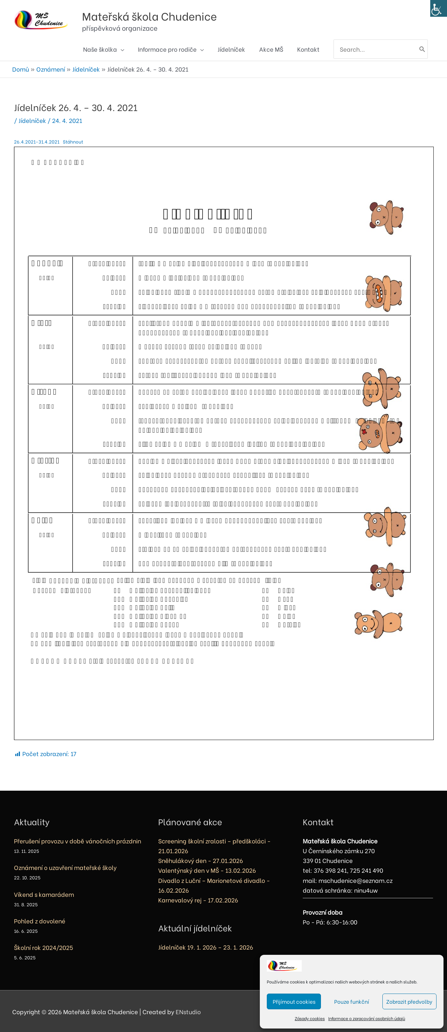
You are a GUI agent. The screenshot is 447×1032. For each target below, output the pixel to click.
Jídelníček (32, 119)
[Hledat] (422, 49)
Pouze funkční (351, 1001)
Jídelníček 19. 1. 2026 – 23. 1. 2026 (205, 946)
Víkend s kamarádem (44, 892)
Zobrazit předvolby (409, 1001)
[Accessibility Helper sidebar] (438, 8)
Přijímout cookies (294, 1001)
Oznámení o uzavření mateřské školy (65, 866)
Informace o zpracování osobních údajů (366, 1018)
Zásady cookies (310, 1018)
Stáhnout (75, 140)
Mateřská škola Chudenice (167, 13)
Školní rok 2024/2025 (43, 946)
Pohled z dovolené (39, 919)
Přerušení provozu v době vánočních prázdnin (77, 839)
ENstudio (188, 1010)
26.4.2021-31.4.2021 (37, 140)
